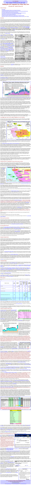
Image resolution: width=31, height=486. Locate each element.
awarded (17, 268)
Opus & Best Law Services (11, 268)
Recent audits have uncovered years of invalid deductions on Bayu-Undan (11, 13)
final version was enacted (20, 269)
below (14, 29)
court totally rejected (8, 472)
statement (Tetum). (2, 56)
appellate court (17, 448)
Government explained (14, 348)
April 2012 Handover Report (14, 254)
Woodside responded (3, 57)
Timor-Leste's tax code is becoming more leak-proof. (9, 14)
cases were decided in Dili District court (24, 369)
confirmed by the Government (14, 27)
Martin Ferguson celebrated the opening (19, 228)
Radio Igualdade (14, 2)
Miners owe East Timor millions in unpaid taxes (6, 48)
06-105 (4, 168)
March (8, 265)
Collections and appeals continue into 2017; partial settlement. (10, 15)
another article (12, 456)
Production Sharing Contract (15, 190)
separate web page (7, 33)
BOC (4, 228)
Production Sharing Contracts (4, 77)
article (12, 64)
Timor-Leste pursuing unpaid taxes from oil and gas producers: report (7, 49)
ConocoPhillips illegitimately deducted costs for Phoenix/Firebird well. (11, 10)
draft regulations (11, 276)
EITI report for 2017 (7, 431)
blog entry (7, 50)
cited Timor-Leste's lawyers (12, 366)
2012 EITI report (2, 318)
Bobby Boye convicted (5, 16)
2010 (11, 310)
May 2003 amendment (16, 143)
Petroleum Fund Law (10, 429)
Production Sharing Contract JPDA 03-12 (7, 143)
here (18, 433)
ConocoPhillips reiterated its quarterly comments (10, 372)
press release (2, 346)
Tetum (28, 16)
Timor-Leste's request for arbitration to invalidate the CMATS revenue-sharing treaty (15, 368)
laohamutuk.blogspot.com (23, 483)
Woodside (13, 45)
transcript (3, 27)
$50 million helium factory (7, 227)
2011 (14, 310)
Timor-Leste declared (8, 363)
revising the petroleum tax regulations (24, 267)
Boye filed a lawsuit (8, 468)
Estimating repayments (21, 15)
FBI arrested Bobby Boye (8, 272)
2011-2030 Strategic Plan (13, 262)
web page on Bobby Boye (9, 449)
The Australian (14, 383)
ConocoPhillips (8, 45)
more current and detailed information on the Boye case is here (16, 16)
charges (2, 273)
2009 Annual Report (17, 231)
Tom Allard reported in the (13, 450)
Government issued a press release (8, 251)
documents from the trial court (9, 448)
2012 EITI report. (19, 207)
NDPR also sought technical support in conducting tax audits (9, 267)
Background (3, 9)
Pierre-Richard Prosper (19, 303)
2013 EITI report (20, 320)
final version (27, 202)
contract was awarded (18, 265)
